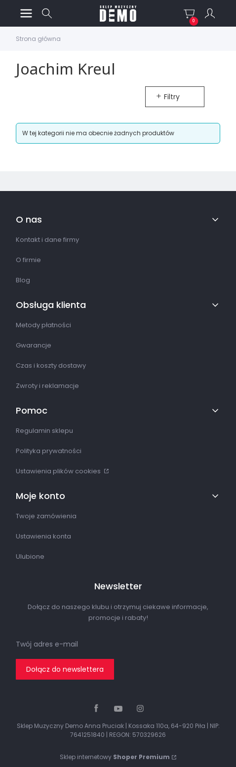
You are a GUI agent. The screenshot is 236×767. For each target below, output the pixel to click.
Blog (23, 280)
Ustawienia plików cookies (59, 471)
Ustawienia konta (43, 536)
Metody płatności (43, 325)
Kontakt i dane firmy (47, 239)
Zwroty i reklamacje (47, 385)
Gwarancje (33, 345)
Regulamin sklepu (44, 430)
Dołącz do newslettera (65, 669)
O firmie (28, 260)
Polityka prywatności (48, 451)
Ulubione (30, 556)
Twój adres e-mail (47, 644)
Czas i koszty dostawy (51, 365)
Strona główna (38, 39)
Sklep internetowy (115, 757)
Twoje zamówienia (46, 516)
